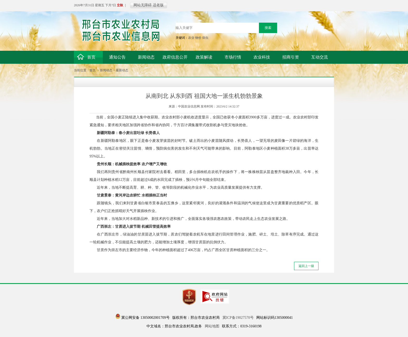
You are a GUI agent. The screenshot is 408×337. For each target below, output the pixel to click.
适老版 (158, 5)
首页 (93, 70)
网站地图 (212, 326)
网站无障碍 (142, 5)
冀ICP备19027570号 (238, 318)
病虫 (205, 38)
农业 (191, 38)
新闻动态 (106, 70)
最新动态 (122, 70)
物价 (198, 38)
